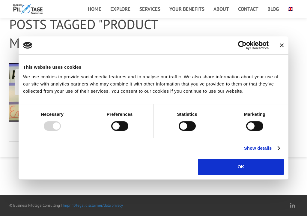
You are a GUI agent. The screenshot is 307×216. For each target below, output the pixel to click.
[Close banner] (282, 45)
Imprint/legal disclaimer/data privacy (93, 205)
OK (240, 166)
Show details (258, 148)
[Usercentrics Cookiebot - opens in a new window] (242, 45)
